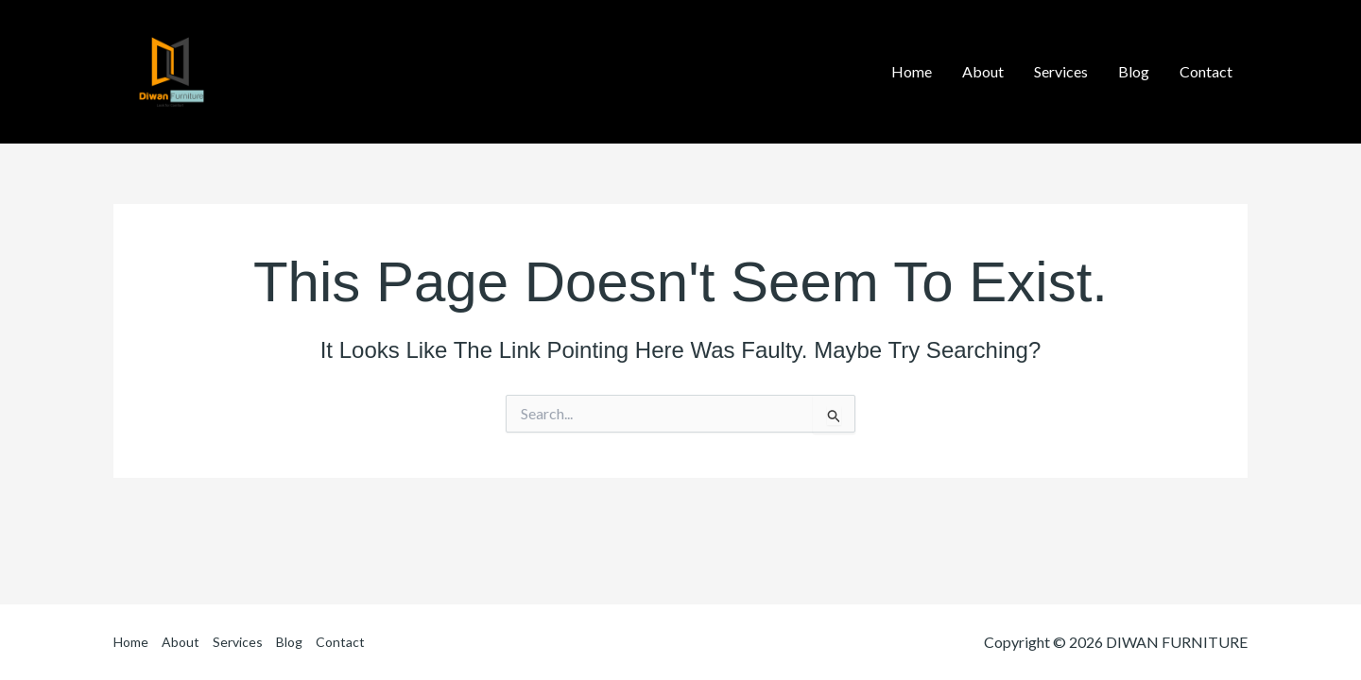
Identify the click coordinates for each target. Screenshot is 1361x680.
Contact (340, 642)
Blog (289, 642)
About (180, 642)
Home (130, 642)
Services (238, 642)
